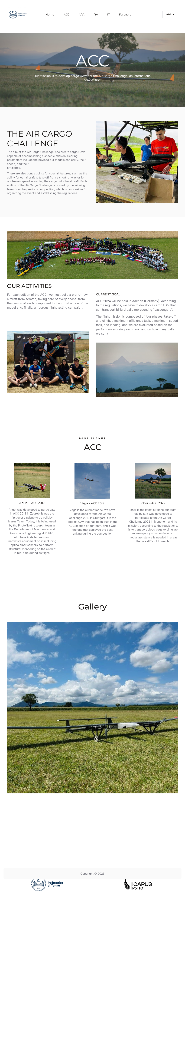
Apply (170, 14)
